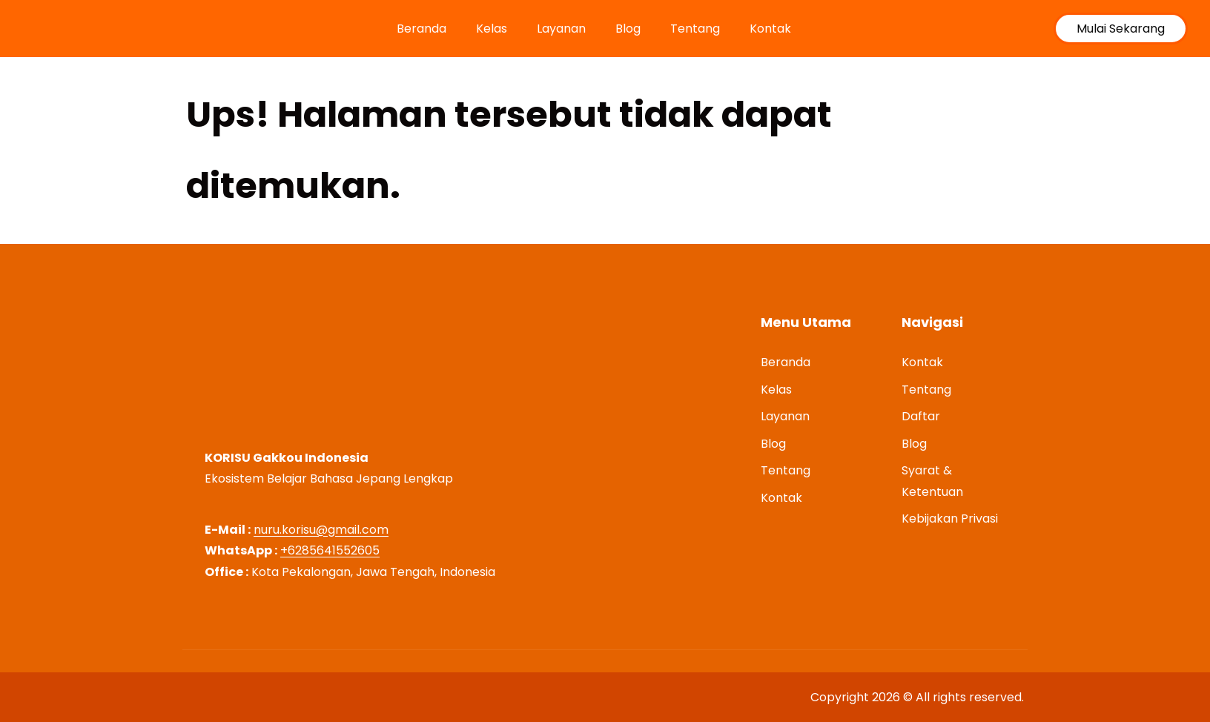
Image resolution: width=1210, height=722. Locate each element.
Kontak (770, 28)
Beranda (421, 28)
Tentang (695, 28)
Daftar (921, 416)
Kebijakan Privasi (950, 518)
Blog (628, 28)
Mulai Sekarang (1121, 28)
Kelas (491, 28)
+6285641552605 (330, 550)
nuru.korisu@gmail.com (321, 529)
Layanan (561, 28)
